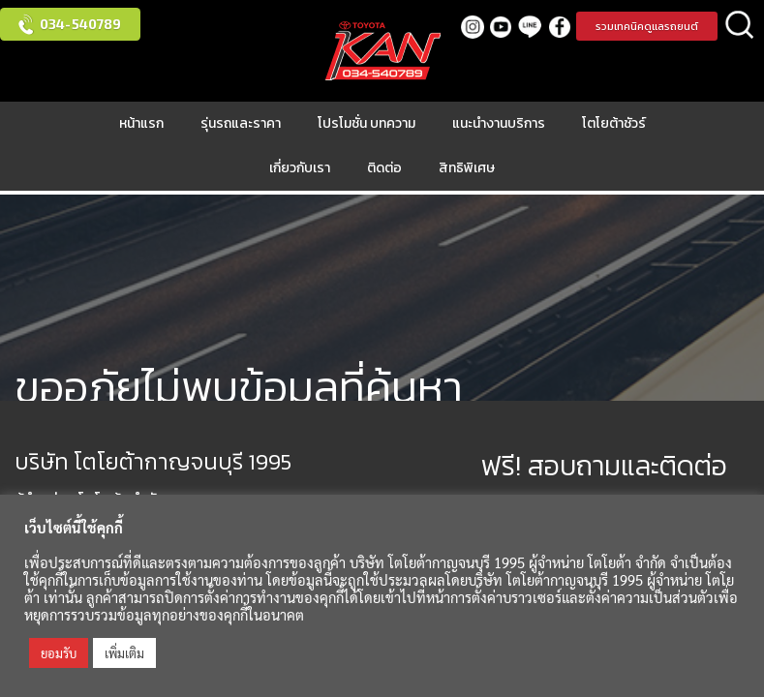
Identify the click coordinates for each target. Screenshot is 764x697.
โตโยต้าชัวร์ (614, 123)
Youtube (501, 27)
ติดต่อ (384, 168)
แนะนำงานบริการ (498, 123)
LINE (530, 27)
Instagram (472, 27)
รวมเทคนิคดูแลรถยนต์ (647, 26)
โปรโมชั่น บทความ (366, 123)
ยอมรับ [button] (58, 653)
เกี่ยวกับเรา (299, 168)
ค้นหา (739, 26)
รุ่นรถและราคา (240, 123)
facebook (559, 27)
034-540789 (80, 23)
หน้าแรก (141, 123)
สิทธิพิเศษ (467, 168)
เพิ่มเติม (124, 653)
